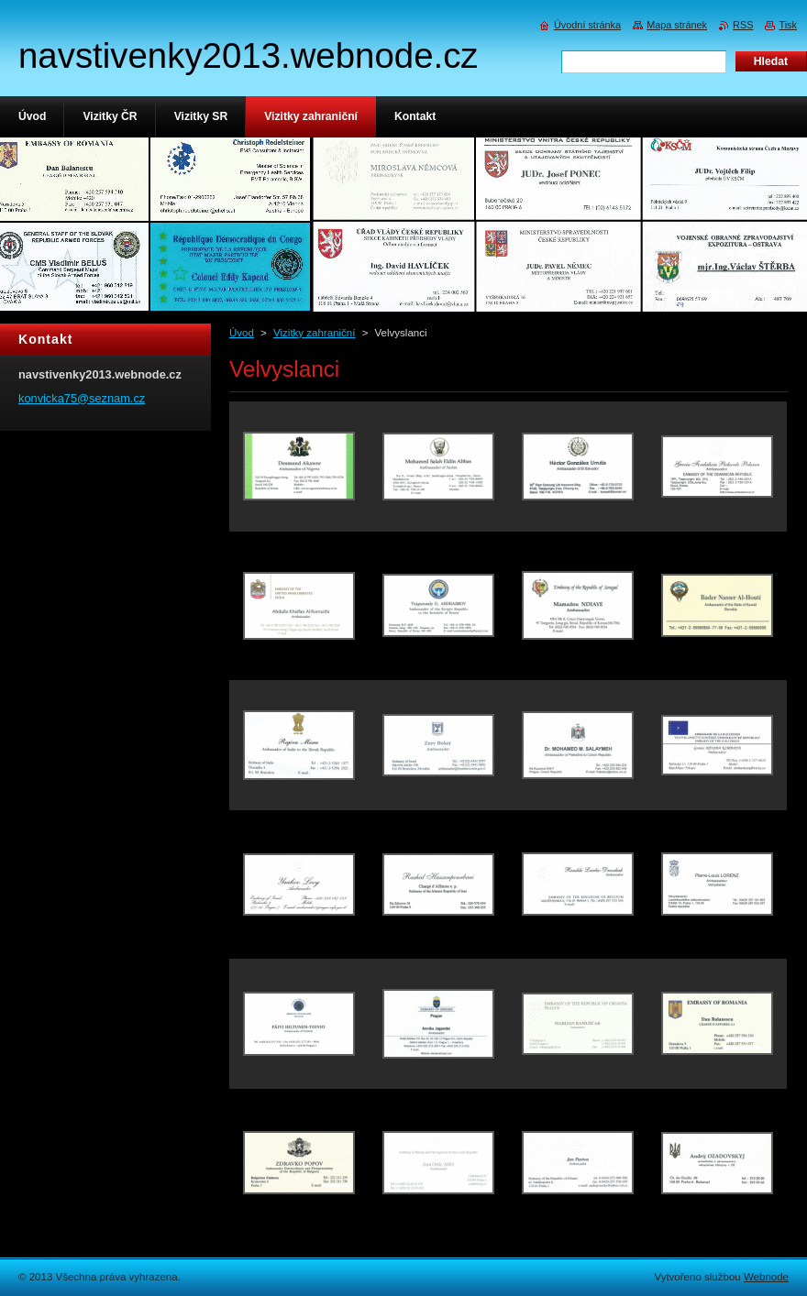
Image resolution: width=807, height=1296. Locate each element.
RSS (743, 24)
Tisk (788, 24)
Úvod (241, 332)
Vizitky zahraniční (314, 332)
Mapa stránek (677, 24)
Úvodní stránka (587, 24)
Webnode (766, 1276)
